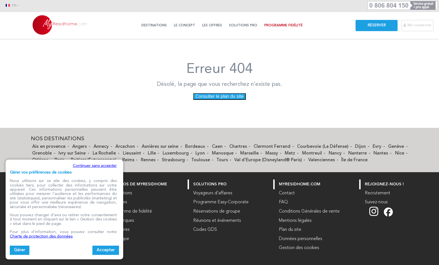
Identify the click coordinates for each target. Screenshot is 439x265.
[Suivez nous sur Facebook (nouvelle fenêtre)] (388, 215)
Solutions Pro (243, 25)
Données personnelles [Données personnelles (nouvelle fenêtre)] (300, 239)
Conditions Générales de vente (309, 211)
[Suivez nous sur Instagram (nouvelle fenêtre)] (376, 215)
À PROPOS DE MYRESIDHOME (137, 184)
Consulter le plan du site (219, 96)
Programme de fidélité (130, 211)
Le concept (184, 25)
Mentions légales (295, 220)
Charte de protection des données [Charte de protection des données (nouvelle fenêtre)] (41, 236)
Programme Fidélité (283, 25)
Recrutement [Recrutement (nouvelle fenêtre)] (377, 193)
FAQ (283, 202)
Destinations (154, 25)
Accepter (106, 250)
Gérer (19, 250)
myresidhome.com (299, 184)
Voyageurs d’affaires (212, 193)
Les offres (212, 25)
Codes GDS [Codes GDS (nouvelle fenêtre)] (205, 229)
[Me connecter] (420, 25)
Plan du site (290, 229)
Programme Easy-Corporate (221, 202)
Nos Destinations (57, 139)
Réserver (377, 25)
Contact (287, 193)
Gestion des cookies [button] (299, 248)
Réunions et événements (217, 220)
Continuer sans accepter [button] (95, 166)
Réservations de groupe (216, 211)
